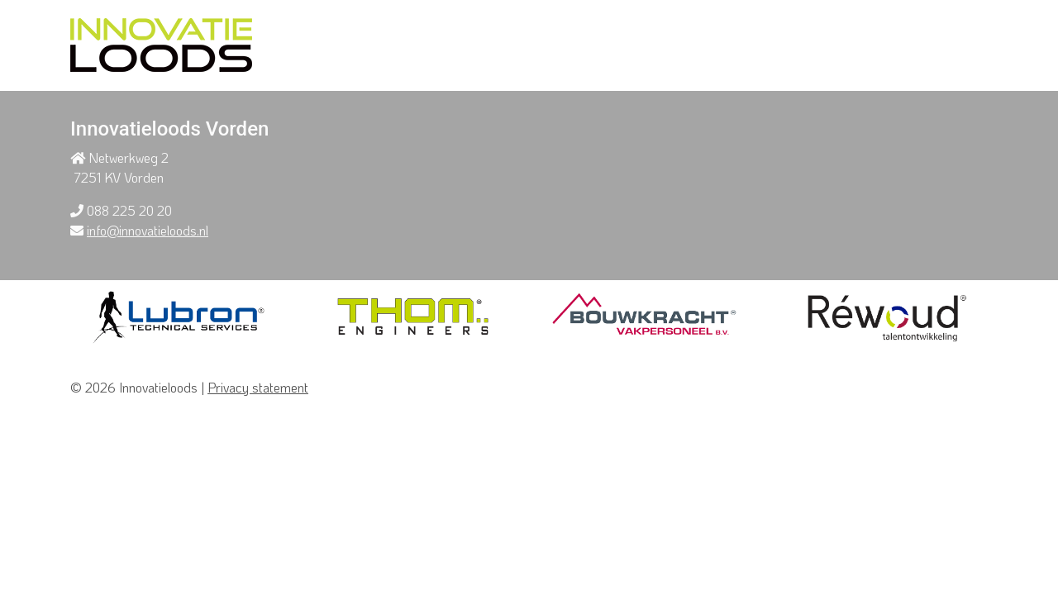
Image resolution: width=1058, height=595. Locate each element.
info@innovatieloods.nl (147, 230)
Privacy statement (257, 387)
